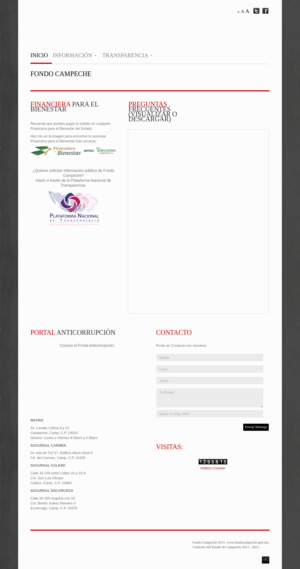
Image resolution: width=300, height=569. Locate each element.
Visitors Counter (212, 468)
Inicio (39, 55)
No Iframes (198, 221)
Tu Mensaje (210, 398)
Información (72, 55)
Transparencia (125, 55)
